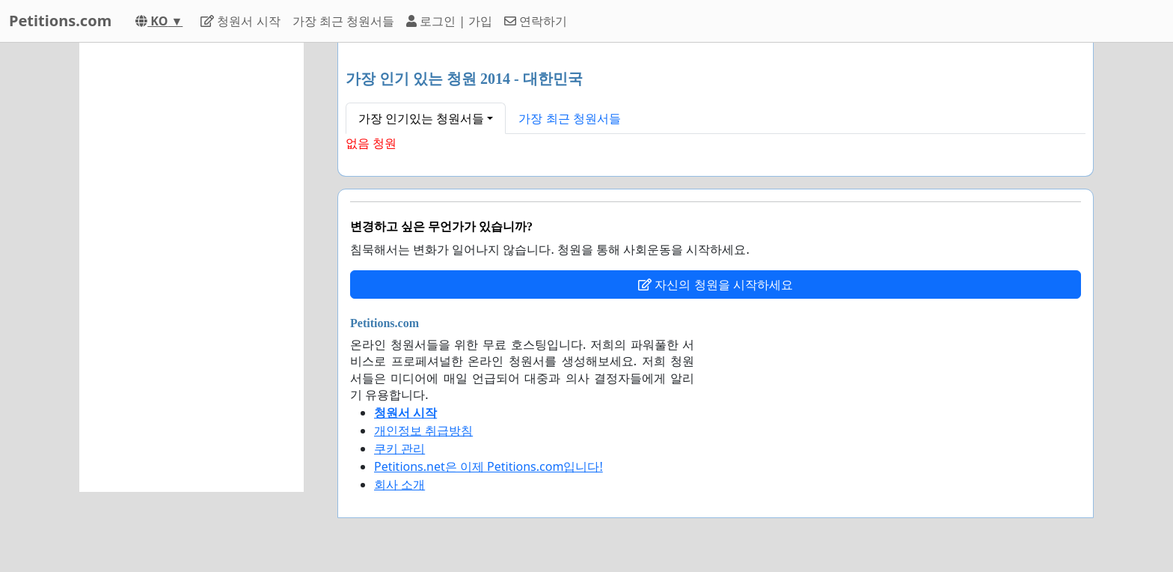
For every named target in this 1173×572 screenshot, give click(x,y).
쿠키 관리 (399, 448)
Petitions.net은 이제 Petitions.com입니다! (488, 466)
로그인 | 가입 (449, 21)
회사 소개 (399, 484)
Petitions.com (60, 20)
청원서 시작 (240, 21)
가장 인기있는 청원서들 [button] (421, 118)
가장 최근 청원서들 (343, 21)
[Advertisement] (191, 267)
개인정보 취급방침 (423, 430)
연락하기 (535, 21)
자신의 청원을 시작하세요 (715, 284)
